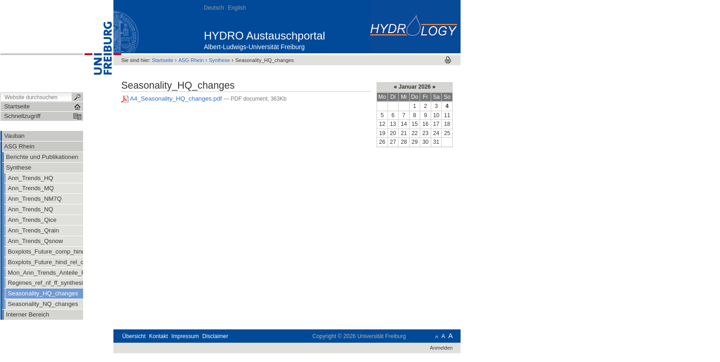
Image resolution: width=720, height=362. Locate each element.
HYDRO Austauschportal (264, 35)
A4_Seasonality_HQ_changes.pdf (172, 98)
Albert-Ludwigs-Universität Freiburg (254, 47)
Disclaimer (215, 336)
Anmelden (441, 348)
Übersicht (134, 336)
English (237, 8)
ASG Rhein (191, 60)
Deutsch (214, 8)
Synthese (219, 60)
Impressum (185, 336)
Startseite (163, 60)
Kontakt (158, 336)
